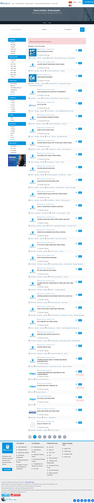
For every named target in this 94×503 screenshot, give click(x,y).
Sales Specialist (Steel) (45, 51)
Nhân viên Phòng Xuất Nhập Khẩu (48, 411)
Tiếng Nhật (12, 51)
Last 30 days (12, 152)
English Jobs (67, 448)
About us (51, 449)
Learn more (7, 469)
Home (44, 22)
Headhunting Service (39, 447)
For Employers (36, 443)
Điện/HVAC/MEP (50, 238)
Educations (12, 123)
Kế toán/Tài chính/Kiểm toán (53, 70)
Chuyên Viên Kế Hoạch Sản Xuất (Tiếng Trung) (52, 194)
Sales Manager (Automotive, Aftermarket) (51, 91)
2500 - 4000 (12, 72)
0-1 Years (12, 100)
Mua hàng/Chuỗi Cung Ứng (65, 83)
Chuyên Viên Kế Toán (44, 347)
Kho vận (48, 136)
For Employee (20, 443)
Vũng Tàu (39, 58)
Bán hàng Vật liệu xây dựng (60, 58)
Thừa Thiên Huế (45, 213)
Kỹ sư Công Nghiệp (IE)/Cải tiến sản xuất (64, 111)
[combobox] (44, 29)
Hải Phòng (33, 225)
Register (75, 2)
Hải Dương (38, 123)
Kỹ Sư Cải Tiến (41, 104)
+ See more (12, 94)
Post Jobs (36, 468)
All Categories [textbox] (67, 29)
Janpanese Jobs (68, 454)
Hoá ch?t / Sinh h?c (54, 251)
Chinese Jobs (67, 451)
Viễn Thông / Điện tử (66, 149)
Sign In (80, 2)
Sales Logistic (65, 302)
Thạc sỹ (11, 137)
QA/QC (62, 162)
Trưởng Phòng (13, 89)
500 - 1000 (12, 64)
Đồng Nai (45, 58)
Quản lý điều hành (68, 264)
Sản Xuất (63, 70)
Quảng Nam (38, 213)
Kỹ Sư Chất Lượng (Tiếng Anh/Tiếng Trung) (51, 245)
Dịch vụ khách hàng (54, 315)
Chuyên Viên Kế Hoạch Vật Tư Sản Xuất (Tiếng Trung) (54, 143)
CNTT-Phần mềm (62, 174)
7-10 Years (12, 109)
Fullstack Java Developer (46, 398)
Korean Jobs (67, 456)
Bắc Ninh (42, 70)
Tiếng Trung (12, 49)
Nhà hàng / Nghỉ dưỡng (78, 264)
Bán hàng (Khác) (71, 58)
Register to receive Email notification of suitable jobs (21, 466)
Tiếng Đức (12, 47)
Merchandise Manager (44, 77)
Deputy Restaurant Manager (47, 257)
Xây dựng (51, 58)
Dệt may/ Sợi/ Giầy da (53, 83)
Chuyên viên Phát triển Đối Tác (47, 385)
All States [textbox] (44, 29)
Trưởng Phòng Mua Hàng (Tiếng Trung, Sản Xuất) (53, 219)
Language (12, 39)
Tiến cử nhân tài (79, 374)
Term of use (52, 452)
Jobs (13, 3)
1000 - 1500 (12, 66)
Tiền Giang (39, 417)
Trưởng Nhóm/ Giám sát (15, 87)
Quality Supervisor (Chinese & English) (50, 206)
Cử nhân (11, 133)
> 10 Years (12, 111)
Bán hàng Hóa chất (60, 187)
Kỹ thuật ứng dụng (51, 328)
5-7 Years (12, 107)
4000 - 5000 (12, 74)
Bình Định (37, 83)
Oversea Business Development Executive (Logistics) (54, 296)
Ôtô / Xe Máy (46, 98)
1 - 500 (11, 62)
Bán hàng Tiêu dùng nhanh (42, 366)
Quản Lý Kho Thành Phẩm (45, 130)
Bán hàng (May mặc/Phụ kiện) (35, 85)
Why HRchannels (19, 3)
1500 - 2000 (12, 68)
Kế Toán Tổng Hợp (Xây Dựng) (46, 270)
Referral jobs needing (23, 452)
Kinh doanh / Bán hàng (64, 98)
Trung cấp (12, 128)
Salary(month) (13, 57)
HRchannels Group (52, 443)
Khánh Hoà (43, 83)
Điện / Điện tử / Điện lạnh (60, 238)
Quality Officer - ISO (44, 423)
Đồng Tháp (33, 417)
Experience (12, 97)
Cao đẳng (12, 131)
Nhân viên (12, 85)
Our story (51, 447)
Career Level (13, 80)
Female (11, 120)
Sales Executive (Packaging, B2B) (48, 181)
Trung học (12, 126)
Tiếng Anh (12, 42)
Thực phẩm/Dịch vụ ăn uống (56, 264)
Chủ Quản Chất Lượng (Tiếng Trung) (49, 155)
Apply (80, 50)
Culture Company (53, 458)
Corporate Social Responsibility (42, 3)
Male (11, 118)
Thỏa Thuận (12, 59)
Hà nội (32, 70)
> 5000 (11, 76)
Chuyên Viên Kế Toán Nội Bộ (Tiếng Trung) (50, 64)
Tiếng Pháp (12, 44)
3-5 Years (12, 105)
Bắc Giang (37, 70)
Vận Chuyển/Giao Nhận (62, 136)
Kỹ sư (11, 135)
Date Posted (12, 143)
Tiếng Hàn (12, 53)
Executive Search (29, 3)
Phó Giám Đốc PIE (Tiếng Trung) (47, 321)
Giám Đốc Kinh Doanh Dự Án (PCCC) (48, 334)
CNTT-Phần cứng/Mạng (52, 174)
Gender (11, 115)
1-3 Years (12, 102)
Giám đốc (12, 92)
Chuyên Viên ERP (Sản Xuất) (46, 168)
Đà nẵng (32, 83)
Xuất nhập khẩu (52, 417)
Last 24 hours (13, 146)
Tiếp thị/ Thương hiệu (67, 366)
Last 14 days (12, 150)
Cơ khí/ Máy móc (50, 111)
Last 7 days (12, 148)
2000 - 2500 (12, 70)
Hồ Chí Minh (33, 58)
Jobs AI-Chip (54, 3)
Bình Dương (39, 251)
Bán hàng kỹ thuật (51, 187)
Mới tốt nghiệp (13, 83)
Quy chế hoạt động (53, 470)
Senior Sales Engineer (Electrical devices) (51, 232)
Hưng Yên (44, 123)
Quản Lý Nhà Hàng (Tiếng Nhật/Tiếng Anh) (50, 309)
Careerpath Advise (22, 449)
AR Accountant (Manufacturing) (48, 117)
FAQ (50, 455)
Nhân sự (52, 289)
